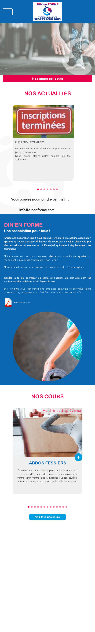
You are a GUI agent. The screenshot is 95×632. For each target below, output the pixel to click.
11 (60, 507)
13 (66, 507)
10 (57, 507)
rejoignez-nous (29, 292)
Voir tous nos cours (47, 516)
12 (63, 507)
